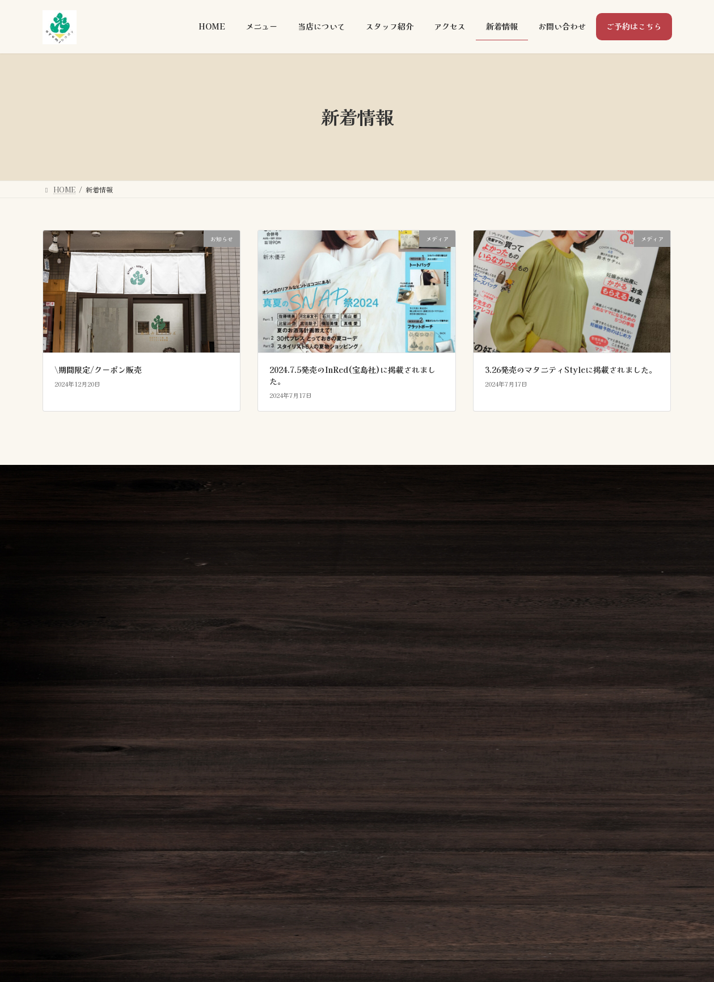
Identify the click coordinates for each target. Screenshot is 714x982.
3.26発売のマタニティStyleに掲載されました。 (571, 369)
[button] (612, 588)
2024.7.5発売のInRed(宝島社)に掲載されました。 (352, 375)
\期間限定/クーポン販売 (98, 369)
